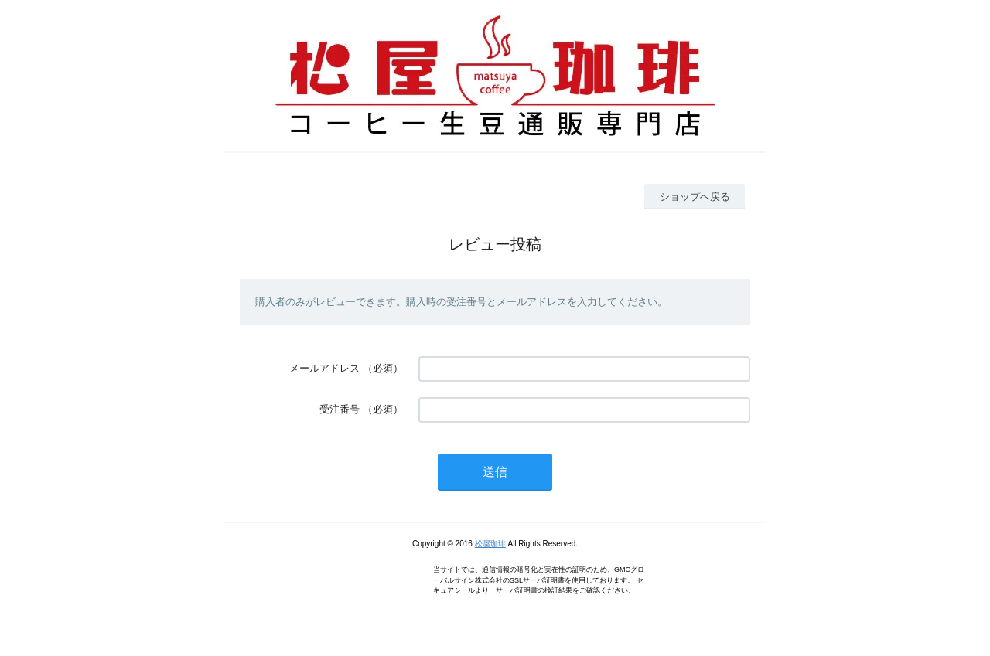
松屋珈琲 (490, 543)
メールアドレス (324, 368)
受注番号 (339, 409)
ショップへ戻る (695, 196)
